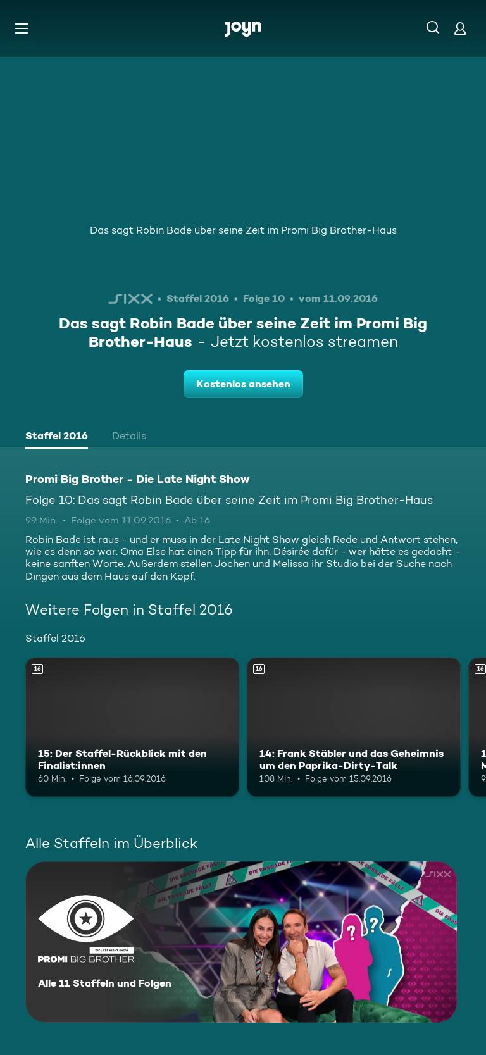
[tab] (56, 437)
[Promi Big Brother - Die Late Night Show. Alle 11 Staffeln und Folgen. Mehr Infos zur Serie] (241, 942)
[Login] (460, 28)
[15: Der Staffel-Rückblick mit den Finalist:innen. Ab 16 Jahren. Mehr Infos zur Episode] (132, 727)
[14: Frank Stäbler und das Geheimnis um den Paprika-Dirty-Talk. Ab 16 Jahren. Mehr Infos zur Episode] (354, 727)
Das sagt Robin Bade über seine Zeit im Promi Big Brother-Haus (243, 230)
